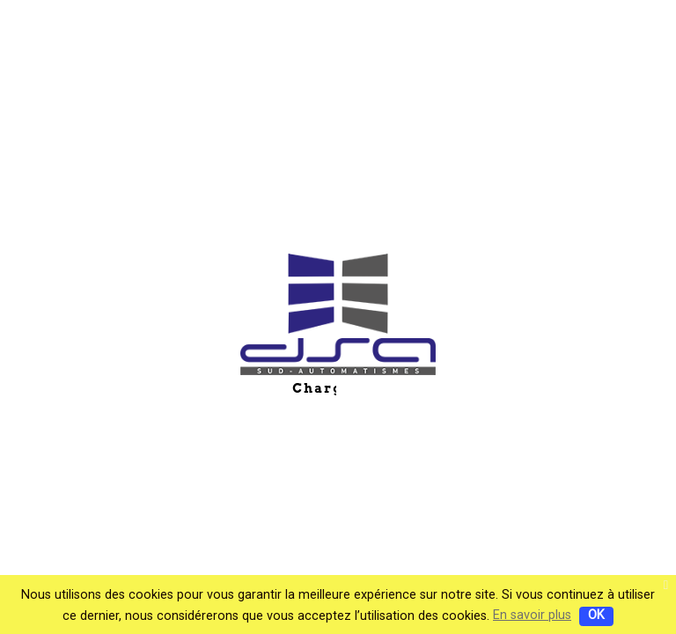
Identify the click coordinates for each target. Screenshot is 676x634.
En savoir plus (532, 615)
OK (596, 615)
